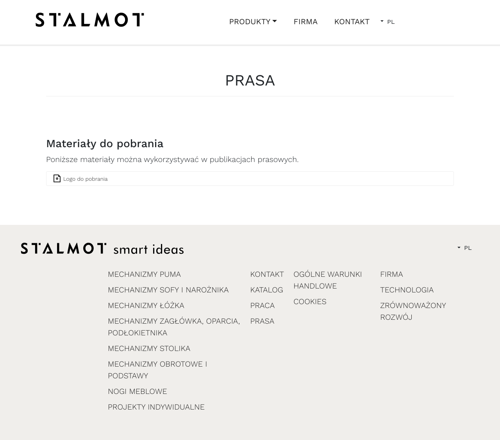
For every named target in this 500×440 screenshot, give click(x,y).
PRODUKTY (250, 21)
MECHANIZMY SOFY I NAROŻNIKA (168, 289)
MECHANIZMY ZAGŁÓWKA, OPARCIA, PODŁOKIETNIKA (174, 326)
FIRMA (306, 21)
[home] (90, 20)
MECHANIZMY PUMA (144, 274)
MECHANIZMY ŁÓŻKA (146, 305)
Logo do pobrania (85, 179)
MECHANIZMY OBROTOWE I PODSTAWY (157, 369)
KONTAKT (352, 21)
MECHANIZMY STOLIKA (149, 348)
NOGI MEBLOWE (137, 391)
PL (390, 21)
